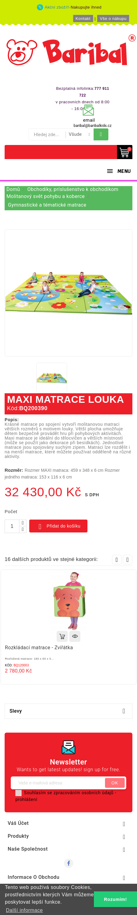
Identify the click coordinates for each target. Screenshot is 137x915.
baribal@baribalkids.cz (92, 126)
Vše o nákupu (113, 18)
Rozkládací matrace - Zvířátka (39, 647)
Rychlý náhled (74, 636)
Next (127, 559)
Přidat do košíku (58, 527)
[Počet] (12, 526)
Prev (117, 559)
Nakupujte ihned (86, 7)
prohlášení (26, 799)
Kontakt (83, 18)
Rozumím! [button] (115, 899)
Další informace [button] (24, 910)
